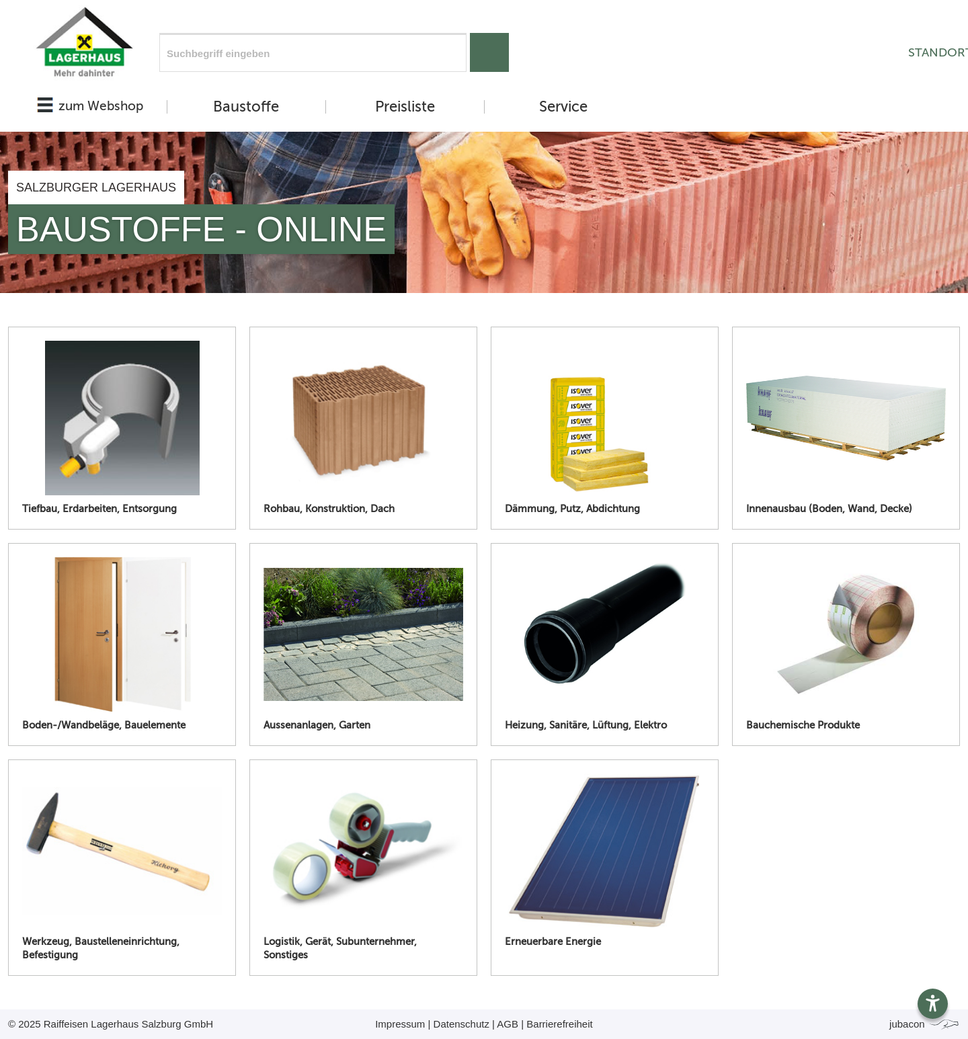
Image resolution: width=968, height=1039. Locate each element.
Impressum (400, 1024)
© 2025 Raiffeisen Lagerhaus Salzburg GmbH (110, 1024)
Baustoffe (246, 107)
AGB (507, 1024)
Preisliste (405, 107)
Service (563, 107)
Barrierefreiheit (559, 1024)
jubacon (924, 1024)
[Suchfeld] (313, 52)
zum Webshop (100, 106)
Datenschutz (461, 1024)
